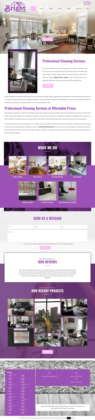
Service (51, 8)
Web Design (54, 408)
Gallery (60, 8)
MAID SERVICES (37, 177)
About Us (42, 8)
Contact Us (78, 8)
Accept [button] (69, 418)
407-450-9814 (78, 382)
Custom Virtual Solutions (68, 408)
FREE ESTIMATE (47, 39)
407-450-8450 (87, 2)
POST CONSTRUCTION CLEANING (67, 202)
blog (88, 8)
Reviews (69, 8)
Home (33, 8)
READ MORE (48, 86)
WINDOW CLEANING (27, 202)
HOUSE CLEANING (18, 177)
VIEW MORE (47, 352)
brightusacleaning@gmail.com (49, 376)
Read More (73, 418)
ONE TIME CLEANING (57, 177)
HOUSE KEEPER (77, 177)
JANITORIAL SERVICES (47, 202)
